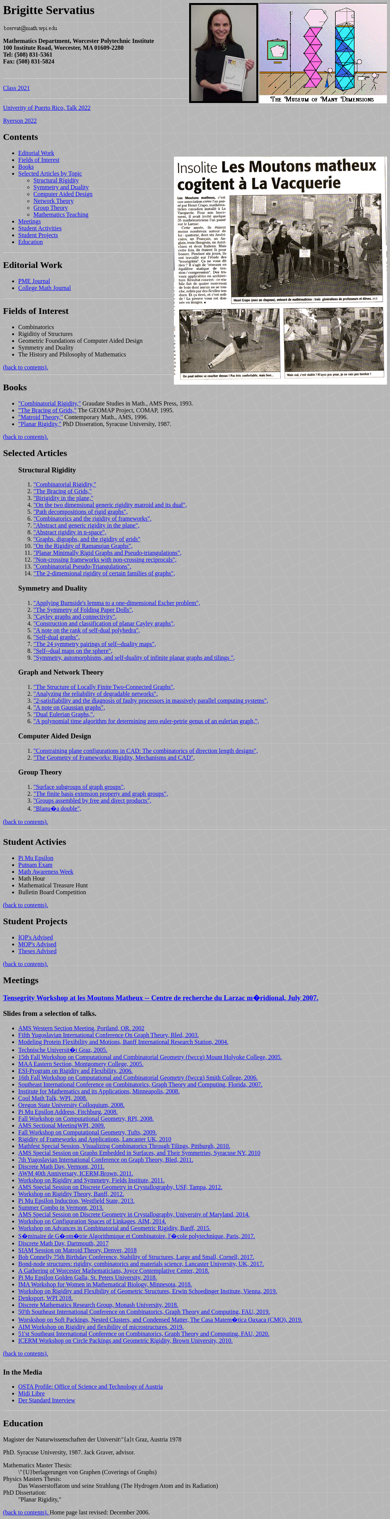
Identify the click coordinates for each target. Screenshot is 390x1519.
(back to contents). (25, 367)
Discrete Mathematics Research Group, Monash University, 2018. (98, 1305)
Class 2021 (16, 88)
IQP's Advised (35, 937)
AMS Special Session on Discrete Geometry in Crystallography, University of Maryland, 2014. (134, 1214)
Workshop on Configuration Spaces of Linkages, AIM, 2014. (92, 1221)
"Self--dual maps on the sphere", (72, 651)
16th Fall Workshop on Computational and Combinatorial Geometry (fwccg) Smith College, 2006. (138, 1077)
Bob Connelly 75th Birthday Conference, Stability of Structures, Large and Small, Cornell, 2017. (136, 1257)
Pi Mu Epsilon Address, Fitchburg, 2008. (68, 1112)
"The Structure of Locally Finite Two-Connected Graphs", (104, 687)
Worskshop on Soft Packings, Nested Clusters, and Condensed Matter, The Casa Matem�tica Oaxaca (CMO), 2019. (160, 1319)
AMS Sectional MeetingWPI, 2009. (61, 1125)
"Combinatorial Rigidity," (49, 403)
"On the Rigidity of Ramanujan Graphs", (83, 546)
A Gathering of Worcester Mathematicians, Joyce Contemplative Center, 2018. (113, 1270)
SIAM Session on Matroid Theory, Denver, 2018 (77, 1250)
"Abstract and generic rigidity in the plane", (86, 525)
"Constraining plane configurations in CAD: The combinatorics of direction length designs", (145, 751)
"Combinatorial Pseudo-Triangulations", (82, 566)
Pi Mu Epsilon (35, 858)
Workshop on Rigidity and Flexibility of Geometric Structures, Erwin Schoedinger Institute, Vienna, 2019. (147, 1291)
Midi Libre (31, 1393)
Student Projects (38, 235)
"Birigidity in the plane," (63, 498)
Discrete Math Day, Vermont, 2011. (61, 1166)
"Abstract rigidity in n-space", (69, 532)
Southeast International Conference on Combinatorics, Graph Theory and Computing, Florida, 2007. (140, 1084)
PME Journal (34, 281)
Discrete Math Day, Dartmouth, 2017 (63, 1243)
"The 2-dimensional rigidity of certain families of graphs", (104, 573)
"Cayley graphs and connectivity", (75, 616)
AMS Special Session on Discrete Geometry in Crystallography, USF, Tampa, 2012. (120, 1187)
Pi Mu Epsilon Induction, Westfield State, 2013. (76, 1200)
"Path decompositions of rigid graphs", (80, 511)
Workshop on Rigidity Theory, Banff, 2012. (71, 1194)
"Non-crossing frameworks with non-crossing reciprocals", (105, 559)
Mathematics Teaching (60, 214)
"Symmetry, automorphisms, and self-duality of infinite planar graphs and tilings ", (134, 657)
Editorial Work (36, 153)
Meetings (29, 221)
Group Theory (50, 207)
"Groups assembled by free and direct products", (92, 800)
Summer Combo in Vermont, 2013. (61, 1207)
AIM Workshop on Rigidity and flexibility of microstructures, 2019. (101, 1327)
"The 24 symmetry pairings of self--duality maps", (94, 644)
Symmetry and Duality (61, 187)
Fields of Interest (38, 160)
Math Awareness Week (45, 871)
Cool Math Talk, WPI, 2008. (52, 1098)
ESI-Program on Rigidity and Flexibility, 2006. (75, 1071)
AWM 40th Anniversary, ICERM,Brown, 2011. (75, 1173)
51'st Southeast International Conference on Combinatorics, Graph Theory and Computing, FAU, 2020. (143, 1334)
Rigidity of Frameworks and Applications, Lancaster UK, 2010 (94, 1139)
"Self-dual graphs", (56, 637)
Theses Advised (37, 951)
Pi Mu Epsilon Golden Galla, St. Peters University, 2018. (87, 1277)
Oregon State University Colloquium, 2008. (71, 1105)
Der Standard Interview (46, 1400)
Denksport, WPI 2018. (45, 1298)
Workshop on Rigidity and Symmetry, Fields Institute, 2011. (91, 1180)
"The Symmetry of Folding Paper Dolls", (83, 610)
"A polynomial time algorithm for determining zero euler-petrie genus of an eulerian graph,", (146, 721)
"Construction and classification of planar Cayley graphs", (104, 623)
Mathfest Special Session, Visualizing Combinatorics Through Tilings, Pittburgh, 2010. (124, 1146)
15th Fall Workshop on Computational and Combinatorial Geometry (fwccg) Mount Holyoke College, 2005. (150, 1057)
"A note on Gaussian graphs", (69, 707)
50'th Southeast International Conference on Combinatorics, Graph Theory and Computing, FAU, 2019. (144, 1311)
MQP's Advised (37, 944)
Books (26, 166)
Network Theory (53, 201)
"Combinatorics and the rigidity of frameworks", (92, 518)
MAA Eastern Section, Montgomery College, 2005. (81, 1064)
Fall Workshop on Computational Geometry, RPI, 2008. (86, 1118)
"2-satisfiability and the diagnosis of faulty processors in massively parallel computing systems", (150, 700)
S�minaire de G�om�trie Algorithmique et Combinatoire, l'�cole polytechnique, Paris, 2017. (136, 1236)
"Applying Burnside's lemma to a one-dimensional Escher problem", (116, 603)
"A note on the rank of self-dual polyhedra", (86, 630)
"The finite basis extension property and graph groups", (100, 793)
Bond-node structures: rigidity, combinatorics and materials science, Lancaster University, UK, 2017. (141, 1264)
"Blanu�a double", (57, 808)
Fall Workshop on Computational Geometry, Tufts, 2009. (87, 1132)
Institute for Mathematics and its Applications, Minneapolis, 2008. (99, 1091)
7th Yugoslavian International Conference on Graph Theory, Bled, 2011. (105, 1159)
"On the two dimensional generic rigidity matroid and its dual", (110, 505)
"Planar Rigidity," (39, 424)
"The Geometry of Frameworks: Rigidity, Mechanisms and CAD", (114, 757)
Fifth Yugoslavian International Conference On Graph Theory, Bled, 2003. (108, 1035)
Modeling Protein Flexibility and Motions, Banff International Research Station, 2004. (123, 1042)
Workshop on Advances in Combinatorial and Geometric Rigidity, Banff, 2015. (114, 1228)
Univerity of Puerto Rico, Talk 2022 (47, 108)
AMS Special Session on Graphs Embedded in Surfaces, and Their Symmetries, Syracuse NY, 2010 (139, 1153)
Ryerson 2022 (20, 120)
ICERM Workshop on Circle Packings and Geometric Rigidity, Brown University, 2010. (125, 1340)
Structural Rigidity (56, 180)
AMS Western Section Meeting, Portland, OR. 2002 (81, 1028)
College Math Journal (44, 288)
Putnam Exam (35, 865)
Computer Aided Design (63, 194)
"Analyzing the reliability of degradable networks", (95, 694)
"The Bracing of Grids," (47, 410)
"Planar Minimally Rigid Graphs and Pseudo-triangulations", (107, 553)
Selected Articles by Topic (50, 173)
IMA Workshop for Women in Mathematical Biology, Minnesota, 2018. (105, 1284)
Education (30, 242)
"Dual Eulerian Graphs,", (64, 714)
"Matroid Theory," (40, 417)
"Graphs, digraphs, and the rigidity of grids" (86, 539)
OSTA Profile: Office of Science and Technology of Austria (90, 1386)
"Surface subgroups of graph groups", (79, 787)
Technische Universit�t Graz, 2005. (62, 1050)
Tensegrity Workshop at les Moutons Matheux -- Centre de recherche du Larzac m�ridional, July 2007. (160, 998)
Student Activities (40, 228)
